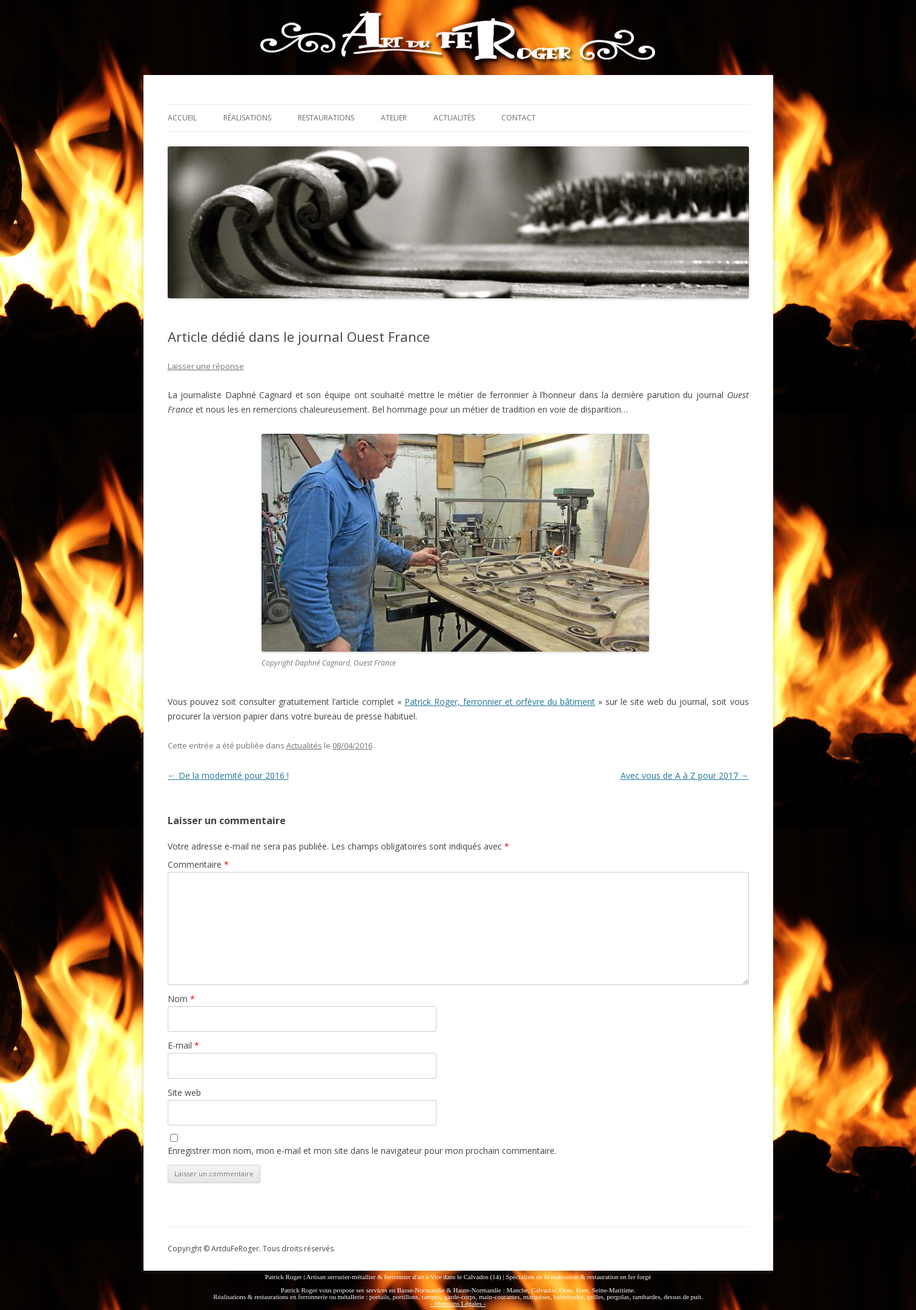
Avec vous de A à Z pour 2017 (685, 775)
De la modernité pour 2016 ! (228, 775)
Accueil (182, 118)
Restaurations (326, 118)
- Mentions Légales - (458, 1303)
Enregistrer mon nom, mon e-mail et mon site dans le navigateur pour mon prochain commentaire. (362, 1150)
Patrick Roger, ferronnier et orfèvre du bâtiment (499, 701)
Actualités (454, 118)
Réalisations (247, 118)
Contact (518, 118)
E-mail (183, 1045)
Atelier (394, 118)
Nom (181, 998)
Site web (184, 1092)
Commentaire (198, 864)
